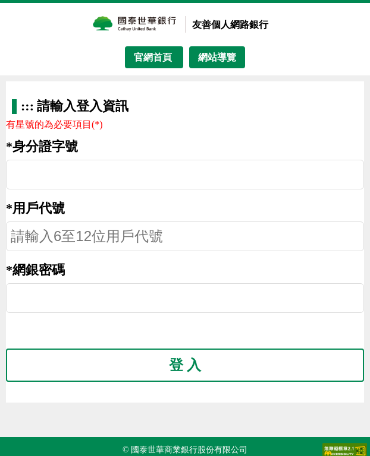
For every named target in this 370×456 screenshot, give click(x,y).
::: (29, 106)
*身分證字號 (42, 146)
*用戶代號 (35, 208)
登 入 (185, 365)
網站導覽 (217, 57)
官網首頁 (154, 57)
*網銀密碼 (35, 269)
